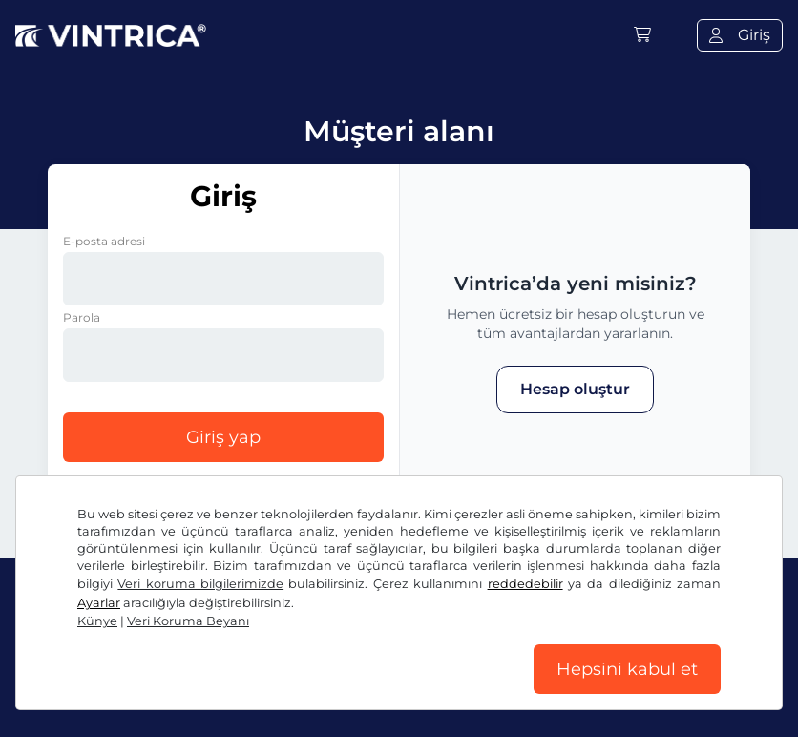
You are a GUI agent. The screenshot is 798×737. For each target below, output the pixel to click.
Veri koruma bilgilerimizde (200, 584)
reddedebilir (525, 584)
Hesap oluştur (575, 389)
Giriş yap (223, 437)
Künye (97, 621)
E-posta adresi (104, 241)
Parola (81, 317)
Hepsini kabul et (627, 669)
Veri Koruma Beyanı (188, 621)
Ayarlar (98, 603)
